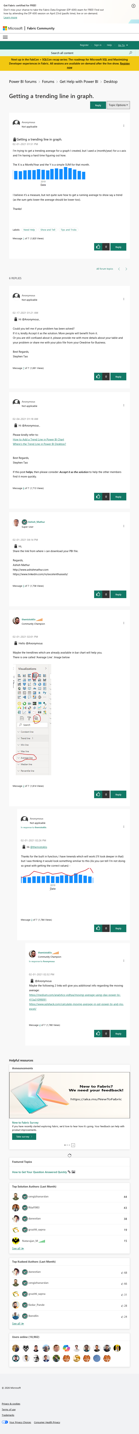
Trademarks (8, 1414)
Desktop (110, 81)
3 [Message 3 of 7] (31, 919)
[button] (98, 105)
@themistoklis (38, 847)
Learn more (10, 17)
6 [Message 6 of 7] (23, 488)
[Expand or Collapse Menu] (5, 37)
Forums (48, 81)
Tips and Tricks (69, 229)
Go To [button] (121, 45)
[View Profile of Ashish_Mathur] (36, 522)
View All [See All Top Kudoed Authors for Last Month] (18, 1323)
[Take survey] (24, 1136)
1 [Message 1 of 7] (23, 238)
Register (84, 44)
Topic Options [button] (117, 105)
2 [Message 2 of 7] (23, 785)
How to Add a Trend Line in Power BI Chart (38, 439)
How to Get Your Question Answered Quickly (40, 1172)
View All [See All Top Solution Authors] (18, 1248)
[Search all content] (91, 52)
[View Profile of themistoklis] (28, 619)
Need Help (29, 229)
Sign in (97, 44)
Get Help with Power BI (79, 81)
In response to (33, 827)
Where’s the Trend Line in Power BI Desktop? (39, 444)
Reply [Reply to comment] (118, 376)
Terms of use (9, 1409)
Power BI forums (23, 81)
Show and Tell (48, 229)
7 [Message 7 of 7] (23, 367)
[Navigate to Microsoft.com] (12, 28)
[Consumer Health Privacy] (47, 1422)
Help (109, 44)
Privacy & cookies (11, 1403)
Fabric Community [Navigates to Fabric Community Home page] (40, 28)
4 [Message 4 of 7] (40, 1024)
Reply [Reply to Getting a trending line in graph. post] (118, 246)
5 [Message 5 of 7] (23, 585)
